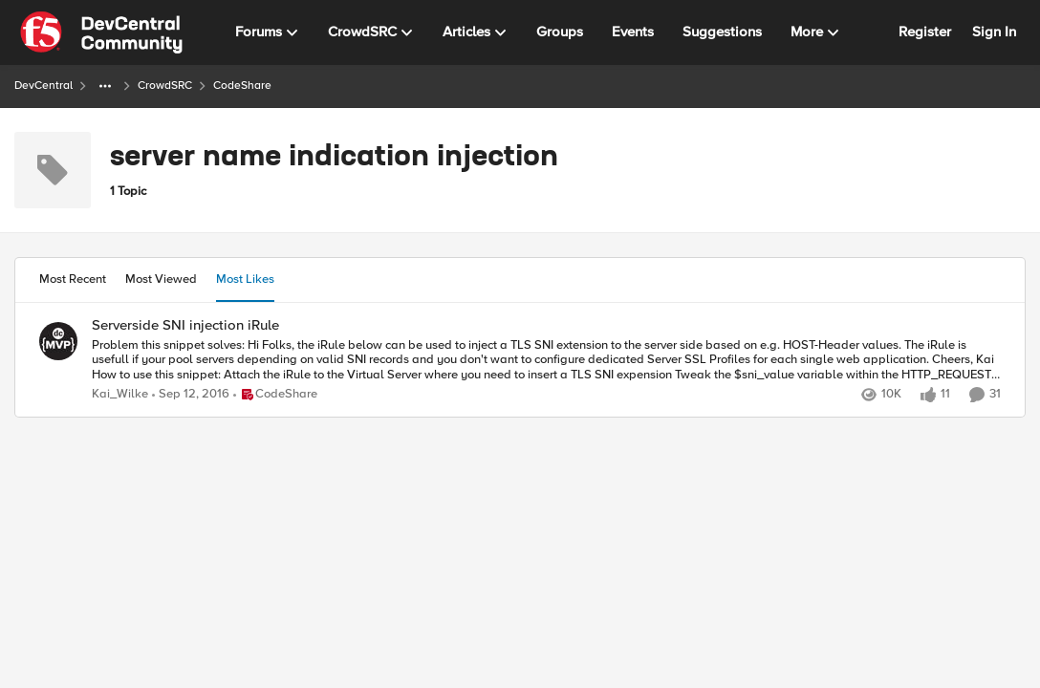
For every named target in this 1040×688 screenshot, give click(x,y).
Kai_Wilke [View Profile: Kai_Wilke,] (120, 394)
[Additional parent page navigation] (105, 86)
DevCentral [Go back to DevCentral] (43, 85)
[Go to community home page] (101, 32)
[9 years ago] (190, 394)
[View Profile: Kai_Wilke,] (58, 341)
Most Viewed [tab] (161, 279)
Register (925, 31)
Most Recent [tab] (72, 279)
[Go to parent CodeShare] (275, 394)
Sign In (994, 31)
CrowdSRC (165, 85)
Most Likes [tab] (245, 279)
